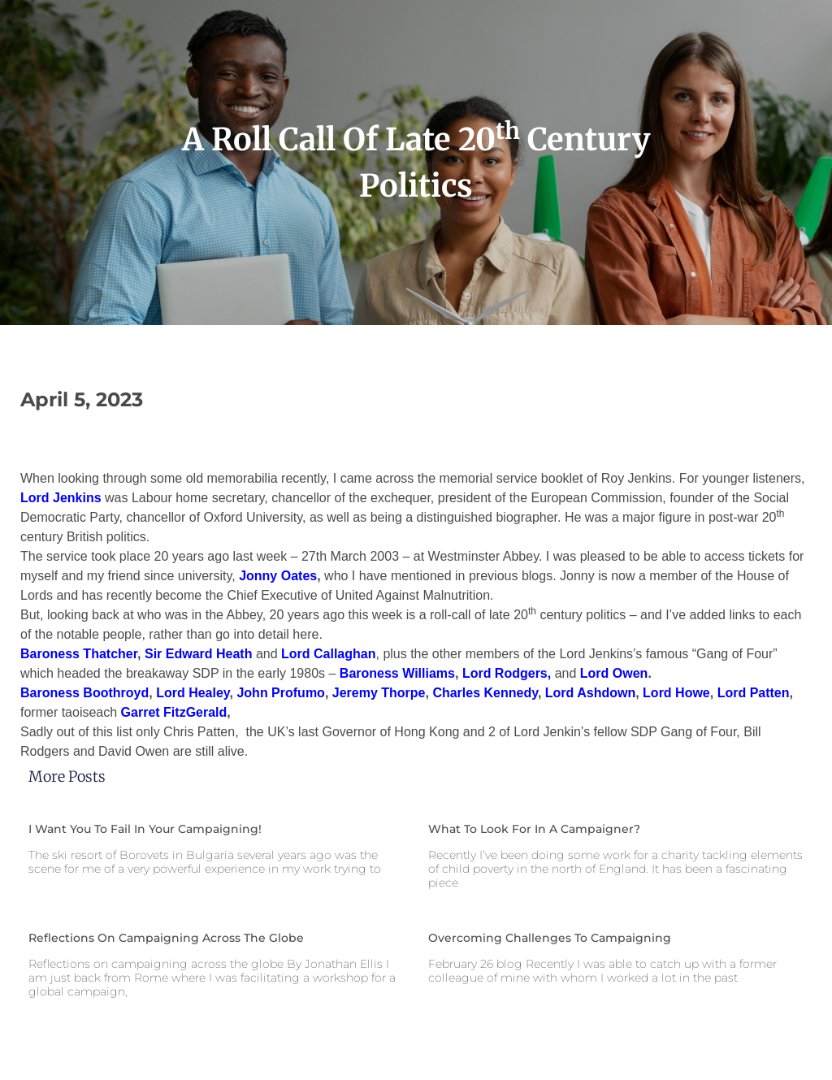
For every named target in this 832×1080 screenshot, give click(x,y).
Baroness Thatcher (78, 654)
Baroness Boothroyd (84, 693)
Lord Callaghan (328, 654)
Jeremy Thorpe (379, 693)
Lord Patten (753, 693)
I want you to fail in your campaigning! (145, 829)
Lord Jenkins (61, 498)
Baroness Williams (397, 673)
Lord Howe (676, 693)
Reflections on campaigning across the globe (166, 937)
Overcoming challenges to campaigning (549, 937)
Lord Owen (614, 673)
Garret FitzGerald (174, 712)
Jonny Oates (278, 576)
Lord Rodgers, (506, 673)
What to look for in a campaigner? (534, 829)
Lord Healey (192, 693)
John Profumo (280, 693)
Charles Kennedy (485, 693)
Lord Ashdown (590, 693)
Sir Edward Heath (198, 654)
